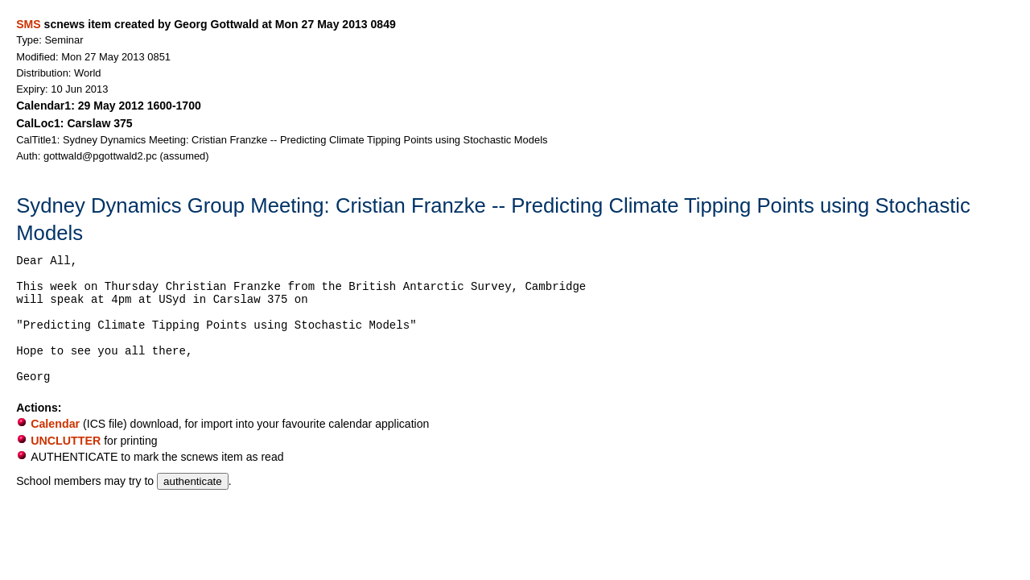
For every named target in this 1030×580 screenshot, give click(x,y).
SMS (28, 24)
